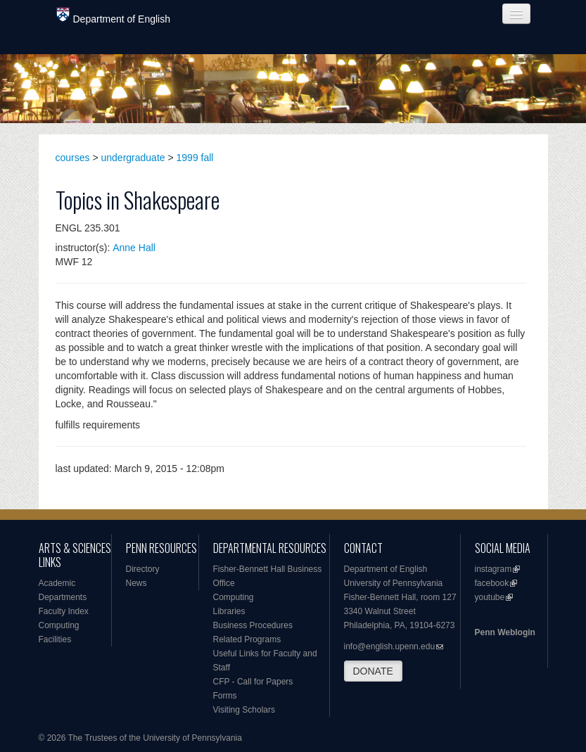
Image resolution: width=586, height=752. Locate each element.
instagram (493, 569)
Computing (59, 625)
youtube (490, 597)
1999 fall (195, 157)
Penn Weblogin (505, 632)
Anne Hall (134, 247)
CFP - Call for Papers (253, 682)
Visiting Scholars (244, 710)
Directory (143, 569)
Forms (225, 696)
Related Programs (247, 639)
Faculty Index (64, 611)
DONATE (373, 671)
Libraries (229, 611)
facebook (492, 583)
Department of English (113, 16)
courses (73, 157)
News (136, 583)
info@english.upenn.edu (389, 646)
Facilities (55, 639)
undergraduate (133, 157)
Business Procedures (253, 625)
